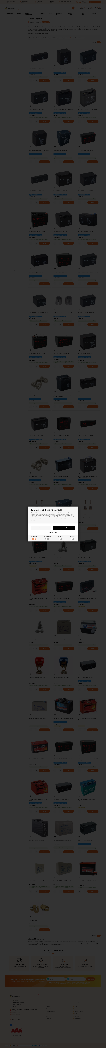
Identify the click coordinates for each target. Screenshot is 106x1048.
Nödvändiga (34, 538)
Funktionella (60, 538)
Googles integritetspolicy (36, 520)
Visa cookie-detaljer (53, 532)
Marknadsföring (47, 538)
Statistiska (72, 538)
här (65, 518)
